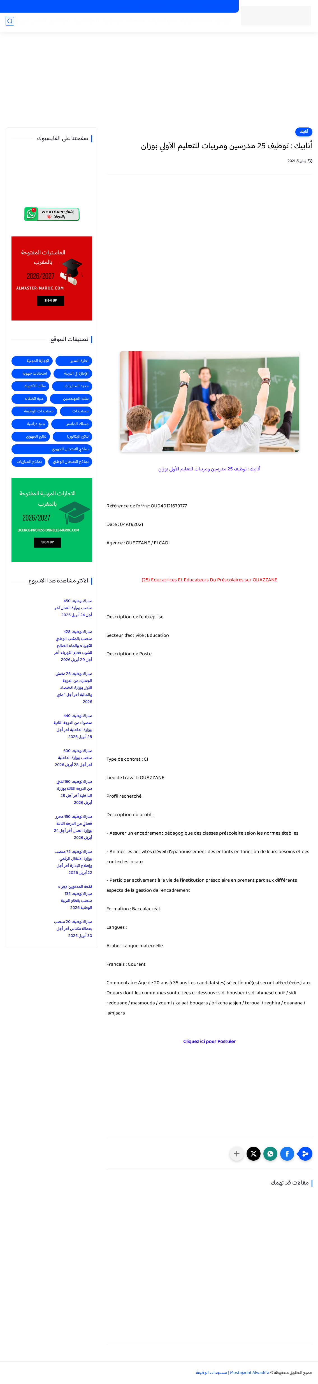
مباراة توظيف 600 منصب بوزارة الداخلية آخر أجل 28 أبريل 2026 (73, 757)
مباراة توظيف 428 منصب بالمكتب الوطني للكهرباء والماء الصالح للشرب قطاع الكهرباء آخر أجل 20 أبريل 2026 (73, 645)
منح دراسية (124, 6)
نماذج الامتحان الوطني (71, 461)
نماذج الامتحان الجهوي (70, 449)
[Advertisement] (159, 84)
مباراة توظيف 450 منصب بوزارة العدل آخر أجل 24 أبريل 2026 (73, 608)
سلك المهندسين (76, 398)
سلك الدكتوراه (35, 386)
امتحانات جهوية (34, 373)
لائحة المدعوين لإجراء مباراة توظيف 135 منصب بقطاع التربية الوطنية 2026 (75, 897)
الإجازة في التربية (76, 373)
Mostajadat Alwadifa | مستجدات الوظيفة (232, 1373)
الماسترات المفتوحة (217, 6)
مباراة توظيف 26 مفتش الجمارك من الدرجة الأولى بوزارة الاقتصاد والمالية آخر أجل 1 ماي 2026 (73, 687)
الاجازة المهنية (84, 23)
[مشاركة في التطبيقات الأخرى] (237, 1154)
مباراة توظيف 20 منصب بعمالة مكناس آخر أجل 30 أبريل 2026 (73, 928)
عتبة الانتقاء (34, 398)
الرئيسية (221, 23)
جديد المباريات (161, 23)
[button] (287, 1154)
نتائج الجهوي (36, 436)
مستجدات (134, 23)
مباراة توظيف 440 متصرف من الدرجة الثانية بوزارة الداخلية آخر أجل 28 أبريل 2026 (73, 726)
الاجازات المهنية (184, 6)
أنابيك (304, 132)
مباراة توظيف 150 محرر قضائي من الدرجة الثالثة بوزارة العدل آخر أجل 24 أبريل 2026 (73, 827)
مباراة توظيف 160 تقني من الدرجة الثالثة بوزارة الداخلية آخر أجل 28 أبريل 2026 (74, 792)
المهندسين (17, 23)
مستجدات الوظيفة (194, 23)
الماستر (37, 23)
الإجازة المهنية (38, 360)
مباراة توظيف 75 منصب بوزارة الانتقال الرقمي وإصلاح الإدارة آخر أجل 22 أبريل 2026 (73, 862)
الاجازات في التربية (152, 6)
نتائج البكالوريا (78, 436)
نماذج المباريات (29, 461)
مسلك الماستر (77, 424)
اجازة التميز (58, 23)
